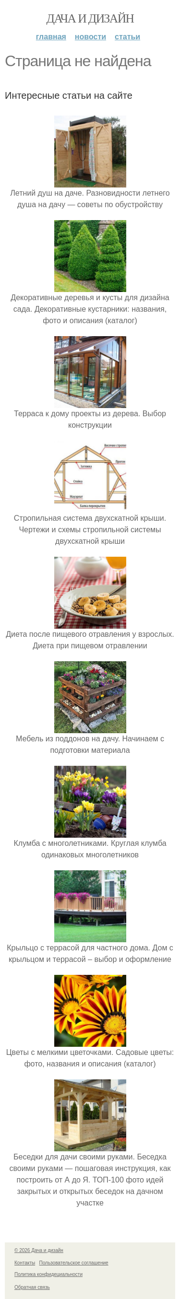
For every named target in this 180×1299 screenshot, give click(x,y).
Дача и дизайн (90, 18)
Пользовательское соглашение (73, 1262)
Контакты (24, 1262)
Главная (51, 37)
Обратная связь (32, 1287)
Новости (90, 37)
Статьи (127, 37)
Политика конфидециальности (48, 1274)
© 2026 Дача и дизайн (38, 1250)
